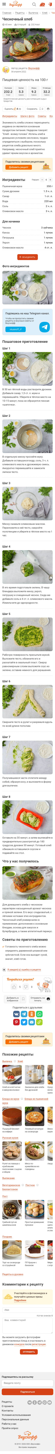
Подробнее (20, 1300)
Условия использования (16, 1417)
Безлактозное (10, 1189)
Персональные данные (15, 1422)
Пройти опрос (10, 1431)
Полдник (7, 1236)
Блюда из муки (10, 1099)
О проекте (7, 1409)
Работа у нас (9, 1426)
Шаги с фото (27, 116)
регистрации (39, 1347)
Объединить (28, 257)
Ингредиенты (9, 116)
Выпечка (33, 12)
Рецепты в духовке (12, 1274)
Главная (6, 12)
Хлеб (44, 12)
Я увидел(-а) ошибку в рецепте (24, 969)
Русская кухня (10, 1137)
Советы (42, 116)
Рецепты (20, 12)
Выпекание (8, 1178)
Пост (5, 1196)
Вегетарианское (11, 1185)
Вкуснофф (34, 68)
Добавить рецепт (18, 167)
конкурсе (19, 1347)
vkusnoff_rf (16, 329)
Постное (30, 1185)
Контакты (7, 1413)
